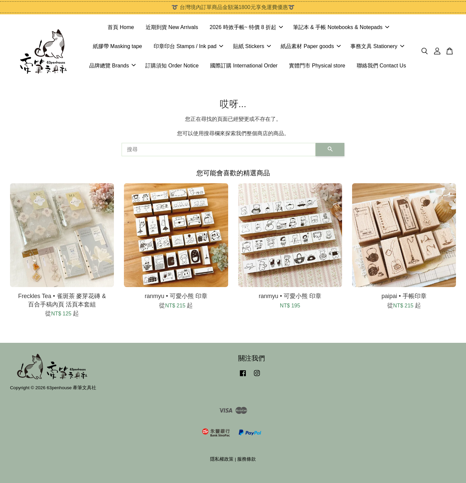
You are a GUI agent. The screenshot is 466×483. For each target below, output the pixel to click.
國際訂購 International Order (244, 65)
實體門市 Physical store (317, 65)
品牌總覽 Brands (112, 65)
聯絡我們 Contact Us (381, 65)
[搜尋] (219, 149)
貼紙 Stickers (252, 46)
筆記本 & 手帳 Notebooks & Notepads (341, 27)
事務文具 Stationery (377, 46)
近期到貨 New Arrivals (172, 27)
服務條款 (246, 459)
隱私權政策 (222, 459)
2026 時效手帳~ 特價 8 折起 (246, 27)
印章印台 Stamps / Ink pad (188, 46)
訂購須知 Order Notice (171, 65)
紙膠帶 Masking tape (117, 46)
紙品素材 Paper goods (310, 46)
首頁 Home (121, 27)
